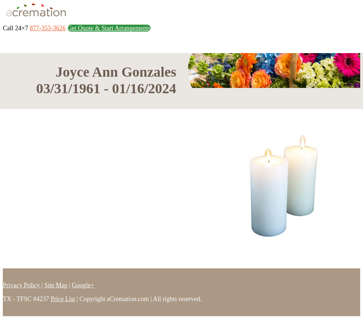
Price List (63, 298)
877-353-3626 (47, 28)
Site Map (56, 285)
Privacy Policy (21, 285)
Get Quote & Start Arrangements (109, 28)
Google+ (83, 285)
